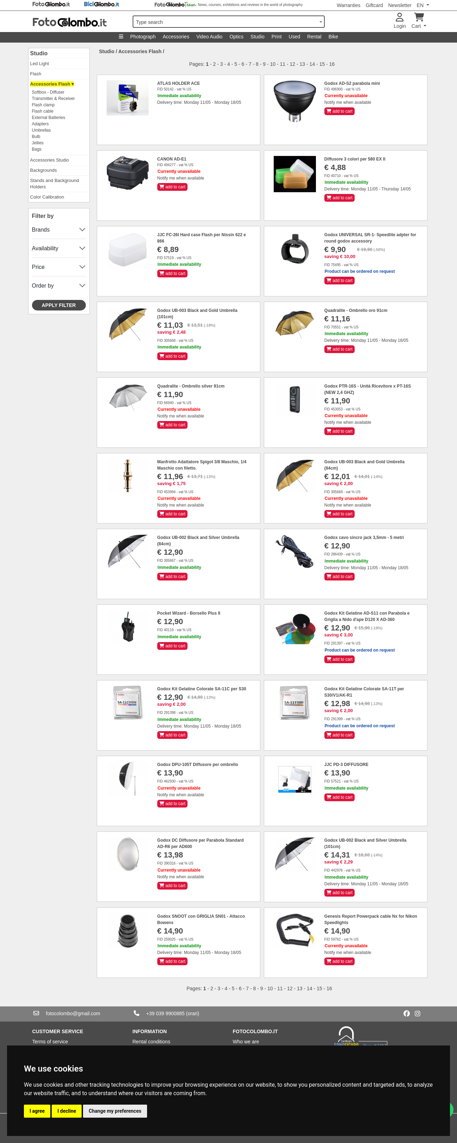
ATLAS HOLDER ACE (178, 83)
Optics (236, 36)
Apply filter (59, 305)
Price (38, 267)
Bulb (36, 136)
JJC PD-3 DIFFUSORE (346, 764)
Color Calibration (47, 197)
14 (312, 64)
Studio (257, 36)
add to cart (339, 111)
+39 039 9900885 (165, 1013)
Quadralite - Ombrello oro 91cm (355, 310)
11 (283, 64)
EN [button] (421, 5)
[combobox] (229, 21)
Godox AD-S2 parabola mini (352, 83)
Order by (43, 286)
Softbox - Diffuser (48, 92)
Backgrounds (43, 170)
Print (277, 36)
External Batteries (48, 117)
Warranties (348, 5)
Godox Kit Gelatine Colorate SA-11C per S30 (201, 688)
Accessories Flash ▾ (52, 84)
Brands (41, 230)
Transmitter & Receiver (53, 98)
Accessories (176, 36)
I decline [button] (66, 1111)
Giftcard (374, 5)
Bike (333, 36)
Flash (36, 73)
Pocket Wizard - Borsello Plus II (188, 613)
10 (272, 64)
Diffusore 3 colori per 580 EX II (354, 159)
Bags (37, 149)
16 (332, 64)
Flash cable (42, 111)
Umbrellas (41, 130)
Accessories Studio (49, 160)
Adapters (40, 123)
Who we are (246, 1041)
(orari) (192, 1013)
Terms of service (50, 1041)
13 (302, 64)
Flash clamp (43, 104)
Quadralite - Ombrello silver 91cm (190, 386)
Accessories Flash (139, 51)
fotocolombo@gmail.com (73, 1013)
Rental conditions (151, 1041)
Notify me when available (347, 102)
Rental (314, 36)
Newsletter (399, 5)
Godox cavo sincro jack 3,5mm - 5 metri (364, 537)
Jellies (38, 142)
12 (293, 64)
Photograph (142, 36)
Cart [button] (418, 21)
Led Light (39, 63)
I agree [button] (37, 1111)
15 (322, 64)
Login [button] (400, 21)
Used (294, 36)
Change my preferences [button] (115, 1111)
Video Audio (209, 36)
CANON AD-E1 (171, 159)
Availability (45, 248)
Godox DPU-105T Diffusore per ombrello (197, 764)
